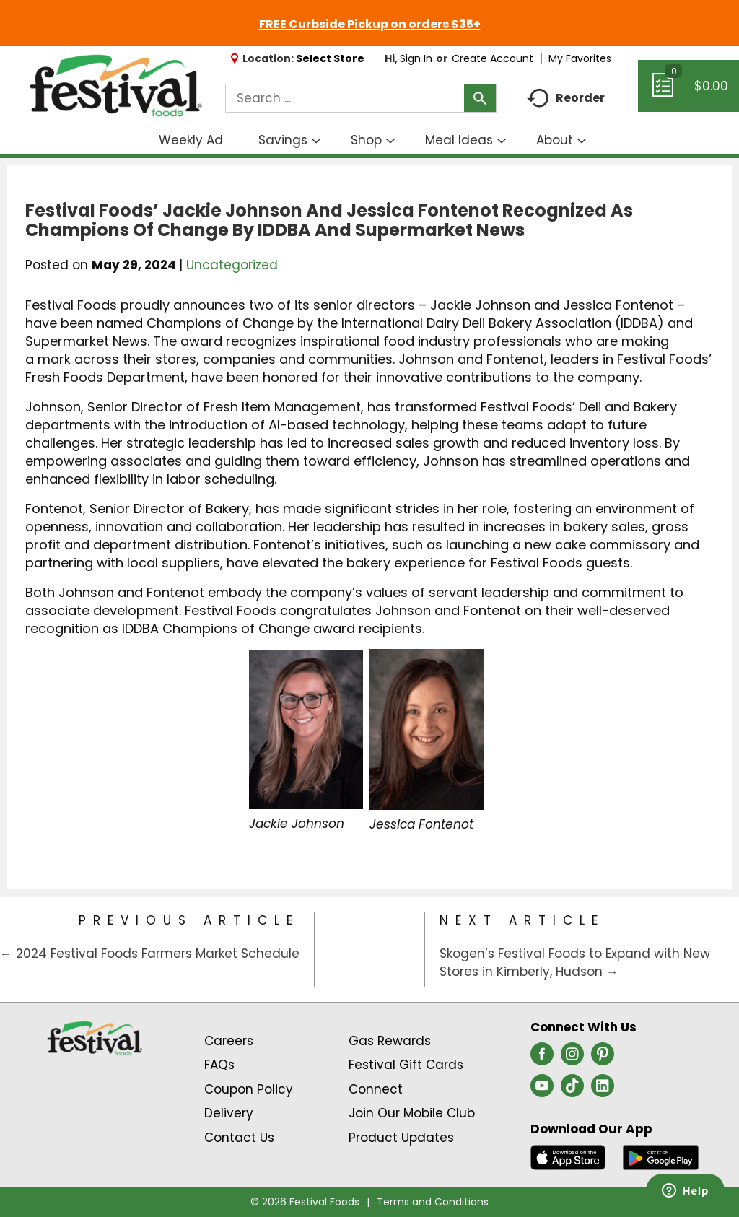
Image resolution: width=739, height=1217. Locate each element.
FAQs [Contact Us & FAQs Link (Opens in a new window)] (219, 1064)
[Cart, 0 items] (688, 92)
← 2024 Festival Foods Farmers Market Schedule (149, 953)
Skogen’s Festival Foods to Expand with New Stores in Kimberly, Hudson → (575, 963)
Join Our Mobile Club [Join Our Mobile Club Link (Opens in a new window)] (412, 1113)
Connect (376, 1089)
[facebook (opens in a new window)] (542, 1058)
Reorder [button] (566, 98)
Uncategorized (232, 265)
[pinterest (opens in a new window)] (602, 1058)
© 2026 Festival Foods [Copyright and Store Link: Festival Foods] (304, 1202)
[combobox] (361, 98)
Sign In (416, 58)
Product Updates (401, 1137)
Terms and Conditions (433, 1202)
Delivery (228, 1113)
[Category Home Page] (369, 949)
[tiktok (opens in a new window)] (572, 1090)
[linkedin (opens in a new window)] (602, 1090)
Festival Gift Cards (406, 1064)
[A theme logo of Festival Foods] (115, 86)
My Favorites (581, 58)
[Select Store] (331, 58)
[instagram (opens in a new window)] (572, 1058)
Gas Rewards (390, 1041)
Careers (228, 1041)
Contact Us (239, 1137)
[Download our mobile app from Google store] (661, 1156)
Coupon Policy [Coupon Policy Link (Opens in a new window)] (248, 1089)
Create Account (492, 58)
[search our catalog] (480, 98)
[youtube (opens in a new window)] (542, 1090)
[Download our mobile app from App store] (568, 1156)
